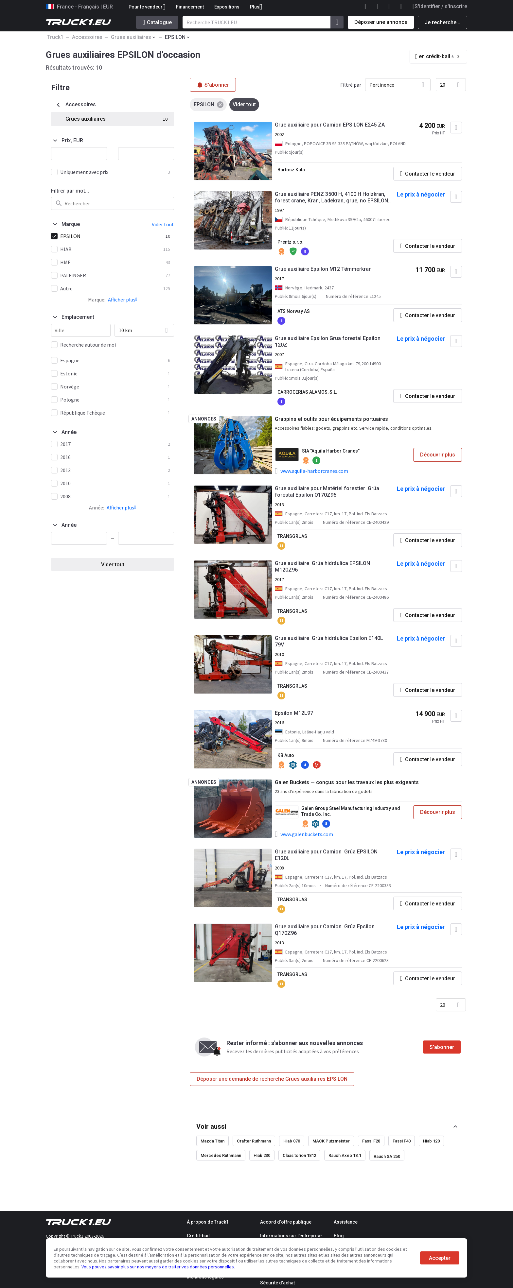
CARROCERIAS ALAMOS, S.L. (307, 392)
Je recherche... (442, 22)
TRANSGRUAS (292, 536)
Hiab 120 (431, 1141)
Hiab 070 (291, 1141)
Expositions (226, 6)
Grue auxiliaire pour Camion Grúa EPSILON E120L (326, 855)
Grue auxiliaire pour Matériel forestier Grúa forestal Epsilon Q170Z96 (327, 491)
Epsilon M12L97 (294, 713)
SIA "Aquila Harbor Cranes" (331, 451)
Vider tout (112, 564)
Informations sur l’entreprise (291, 1235)
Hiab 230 (262, 1155)
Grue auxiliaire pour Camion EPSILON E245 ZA (330, 125)
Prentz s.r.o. (290, 242)
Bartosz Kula (291, 169)
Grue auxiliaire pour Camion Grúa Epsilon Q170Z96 (325, 929)
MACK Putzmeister (331, 1141)
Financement (190, 6)
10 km (125, 330)
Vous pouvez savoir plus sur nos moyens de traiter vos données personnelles (157, 1267)
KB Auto (285, 755)
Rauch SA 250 (387, 1156)
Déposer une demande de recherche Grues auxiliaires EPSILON (272, 1079)
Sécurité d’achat (277, 1282)
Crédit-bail (198, 1235)
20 (442, 84)
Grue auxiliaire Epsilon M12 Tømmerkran (323, 269)
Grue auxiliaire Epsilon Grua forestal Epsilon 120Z (327, 341)
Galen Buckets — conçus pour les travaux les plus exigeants (347, 782)
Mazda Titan (212, 1141)
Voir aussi (211, 1126)
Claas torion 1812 (299, 1155)
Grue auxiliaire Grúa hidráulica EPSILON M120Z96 (322, 566)
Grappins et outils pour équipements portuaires (331, 419)
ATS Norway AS (293, 311)
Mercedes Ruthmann (221, 1155)
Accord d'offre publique (285, 1222)
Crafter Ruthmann (254, 1141)
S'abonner (442, 1047)
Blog (339, 1235)
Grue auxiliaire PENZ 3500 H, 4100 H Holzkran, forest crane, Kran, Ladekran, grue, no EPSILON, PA (332, 197)
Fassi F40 (402, 1141)
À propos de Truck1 (208, 1222)
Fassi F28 (371, 1141)
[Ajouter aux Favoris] (456, 127)
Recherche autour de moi (88, 344)
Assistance (346, 1222)
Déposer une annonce (380, 22)
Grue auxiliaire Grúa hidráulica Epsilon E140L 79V (329, 641)
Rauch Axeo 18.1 (344, 1155)
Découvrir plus (437, 455)
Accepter (440, 1258)
